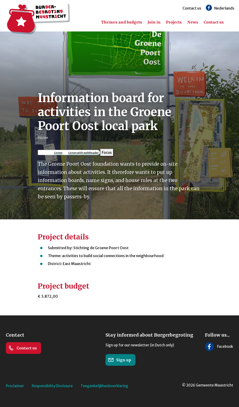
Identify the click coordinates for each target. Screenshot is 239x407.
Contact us (192, 8)
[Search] (232, 22)
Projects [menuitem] (174, 22)
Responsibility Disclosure (52, 386)
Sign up (119, 360)
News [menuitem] (192, 22)
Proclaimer (15, 386)
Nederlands (224, 8)
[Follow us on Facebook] (209, 7)
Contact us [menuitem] (214, 22)
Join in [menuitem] (154, 22)
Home (43, 137)
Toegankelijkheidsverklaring (104, 386)
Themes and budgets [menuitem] (121, 22)
